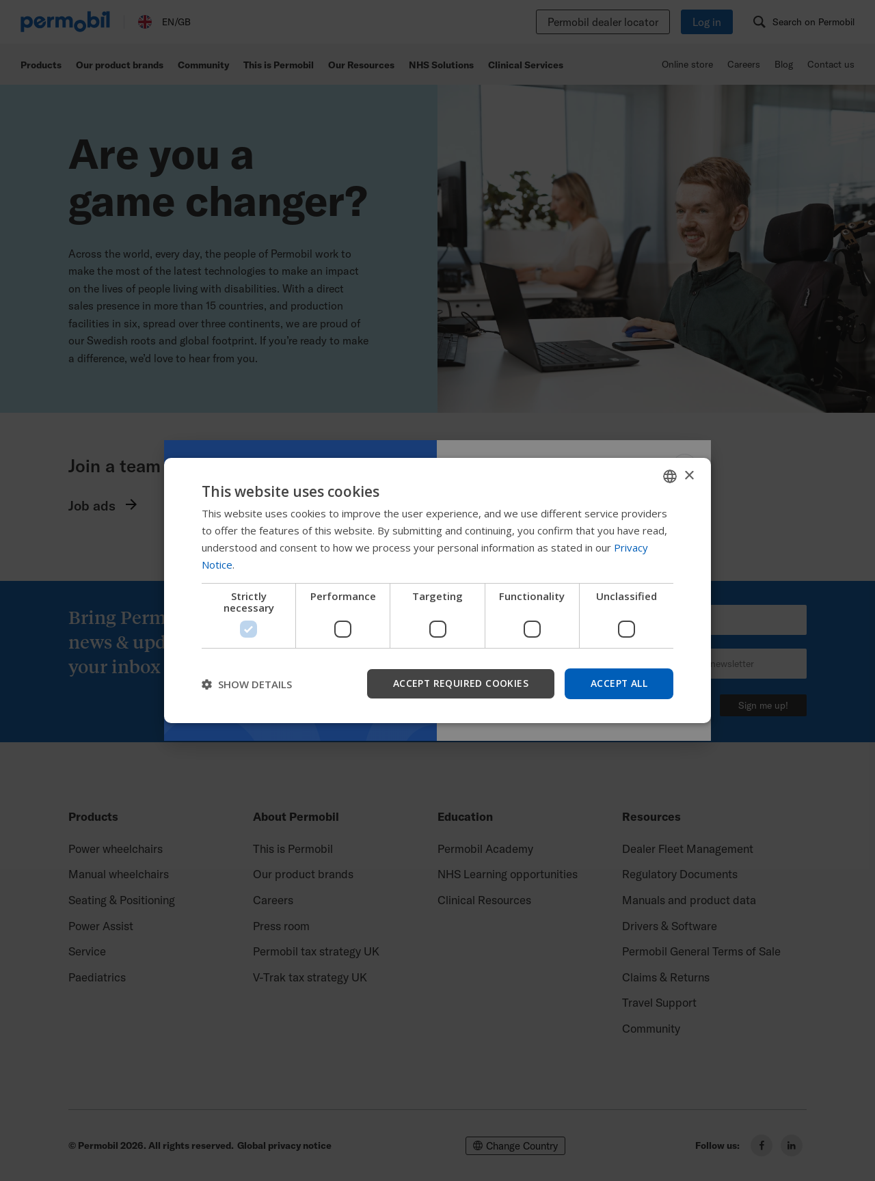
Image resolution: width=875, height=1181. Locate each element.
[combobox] (670, 476)
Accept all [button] (618, 683)
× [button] (689, 475)
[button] (247, 684)
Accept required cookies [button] (460, 683)
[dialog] (437, 590)
